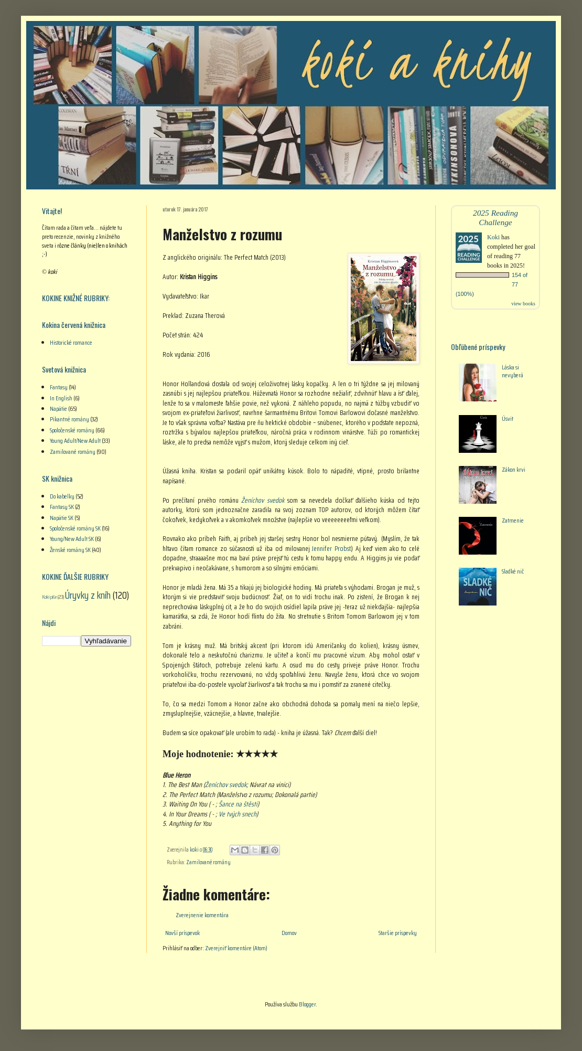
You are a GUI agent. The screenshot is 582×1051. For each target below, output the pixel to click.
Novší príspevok (182, 933)
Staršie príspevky (398, 933)
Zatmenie (513, 520)
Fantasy (59, 387)
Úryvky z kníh (88, 595)
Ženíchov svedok (262, 500)
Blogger (307, 1004)
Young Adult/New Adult (75, 440)
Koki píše (49, 597)
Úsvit (507, 418)
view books (523, 303)
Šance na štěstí (238, 804)
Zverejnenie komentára (202, 915)
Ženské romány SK (70, 550)
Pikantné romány (69, 419)
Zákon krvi (513, 469)
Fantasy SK (62, 507)
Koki (493, 237)
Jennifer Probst (331, 548)
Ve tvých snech (237, 814)
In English (61, 398)
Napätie (58, 408)
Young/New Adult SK (72, 539)
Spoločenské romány (72, 430)
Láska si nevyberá (512, 370)
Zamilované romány (208, 862)
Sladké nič (513, 571)
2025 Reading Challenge (495, 217)
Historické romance (71, 342)
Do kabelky (62, 496)
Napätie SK (61, 518)
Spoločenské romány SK (75, 528)
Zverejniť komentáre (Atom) (236, 948)
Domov (289, 933)
